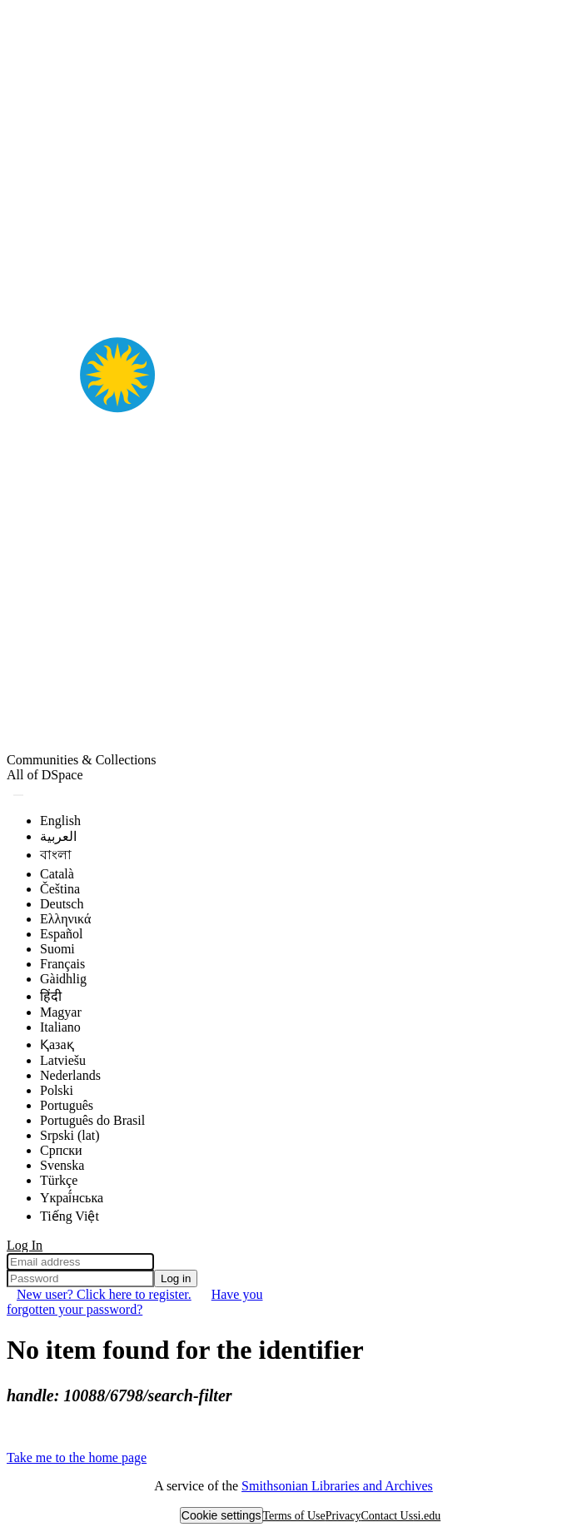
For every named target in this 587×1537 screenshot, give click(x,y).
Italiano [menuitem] (60, 1027)
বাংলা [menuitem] (56, 855)
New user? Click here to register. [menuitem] (104, 1294)
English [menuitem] (60, 820)
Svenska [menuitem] (62, 1165)
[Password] (80, 1278)
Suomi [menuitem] (57, 949)
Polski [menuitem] (56, 1090)
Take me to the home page (77, 1457)
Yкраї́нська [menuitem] (71, 1198)
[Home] (293, 745)
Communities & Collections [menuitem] (82, 760)
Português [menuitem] (66, 1105)
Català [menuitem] (57, 874)
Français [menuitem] (62, 964)
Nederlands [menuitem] (70, 1075)
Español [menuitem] (61, 934)
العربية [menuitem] (58, 836)
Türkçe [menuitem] (58, 1180)
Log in (176, 1278)
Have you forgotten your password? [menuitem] (134, 1301)
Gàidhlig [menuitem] (63, 979)
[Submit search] (18, 795)
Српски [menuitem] (61, 1150)
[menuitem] (45, 775)
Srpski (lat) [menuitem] (70, 1135)
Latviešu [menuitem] (63, 1060)
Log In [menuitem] (24, 1245)
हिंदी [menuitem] (51, 996)
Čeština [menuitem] (60, 889)
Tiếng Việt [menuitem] (69, 1216)
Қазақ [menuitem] (57, 1044)
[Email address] (80, 1262)
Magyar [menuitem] (61, 1012)
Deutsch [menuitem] (61, 904)
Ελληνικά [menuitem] (65, 919)
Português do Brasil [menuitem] (92, 1120)
